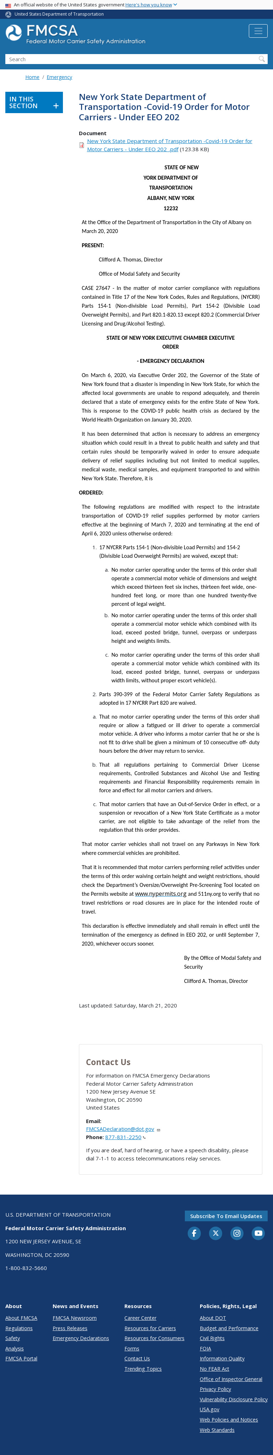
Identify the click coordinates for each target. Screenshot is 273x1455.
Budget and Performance (229, 1328)
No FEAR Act (214, 1368)
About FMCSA (21, 1317)
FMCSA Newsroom (75, 1317)
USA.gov (209, 1409)
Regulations (19, 1328)
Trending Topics (143, 1368)
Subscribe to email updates (226, 1215)
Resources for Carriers (150, 1328)
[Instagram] (237, 1234)
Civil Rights (212, 1338)
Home (32, 77)
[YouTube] (258, 1233)
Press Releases (70, 1328)
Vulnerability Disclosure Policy (234, 1399)
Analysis (14, 1348)
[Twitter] (216, 1233)
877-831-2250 (125, 1137)
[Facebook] (194, 1233)
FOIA (205, 1348)
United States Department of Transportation (59, 14)
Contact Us (137, 1358)
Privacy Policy (215, 1389)
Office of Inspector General (231, 1379)
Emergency (59, 77)
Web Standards (217, 1430)
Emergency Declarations (81, 1338)
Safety (12, 1338)
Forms (131, 1348)
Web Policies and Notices (229, 1419)
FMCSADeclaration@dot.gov (123, 1128)
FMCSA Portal (21, 1358)
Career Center (140, 1317)
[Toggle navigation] (258, 31)
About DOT (213, 1317)
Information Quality (222, 1358)
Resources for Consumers (154, 1338)
